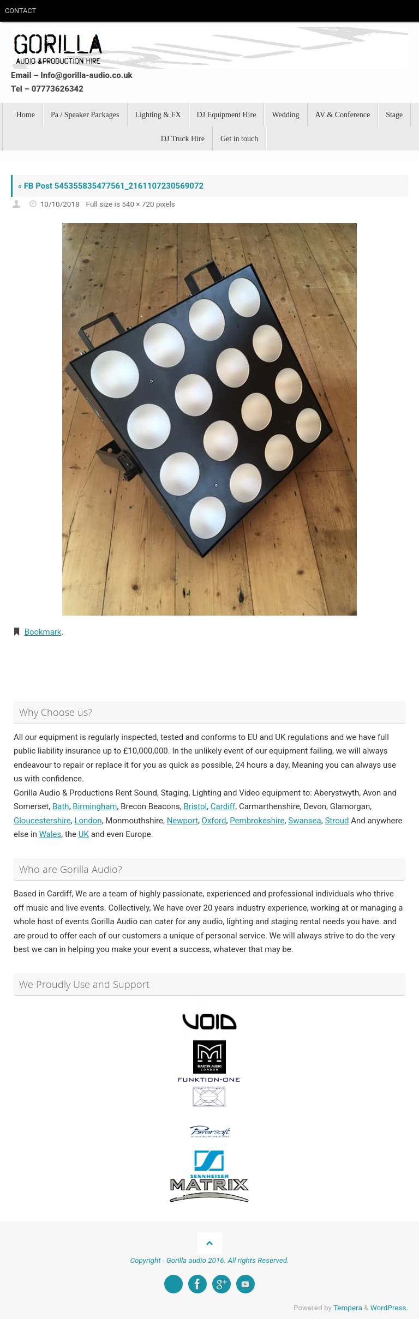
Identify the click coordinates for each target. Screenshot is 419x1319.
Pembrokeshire (257, 820)
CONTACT (20, 11)
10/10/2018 (60, 204)
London (87, 820)
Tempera (347, 1307)
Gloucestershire (42, 820)
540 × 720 (138, 204)
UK (84, 834)
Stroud (337, 820)
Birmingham (95, 806)
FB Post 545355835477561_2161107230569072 (110, 186)
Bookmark (43, 632)
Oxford (214, 820)
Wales (50, 834)
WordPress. (389, 1307)
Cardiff (223, 806)
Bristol (195, 806)
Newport (182, 820)
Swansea (304, 820)
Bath (60, 806)
